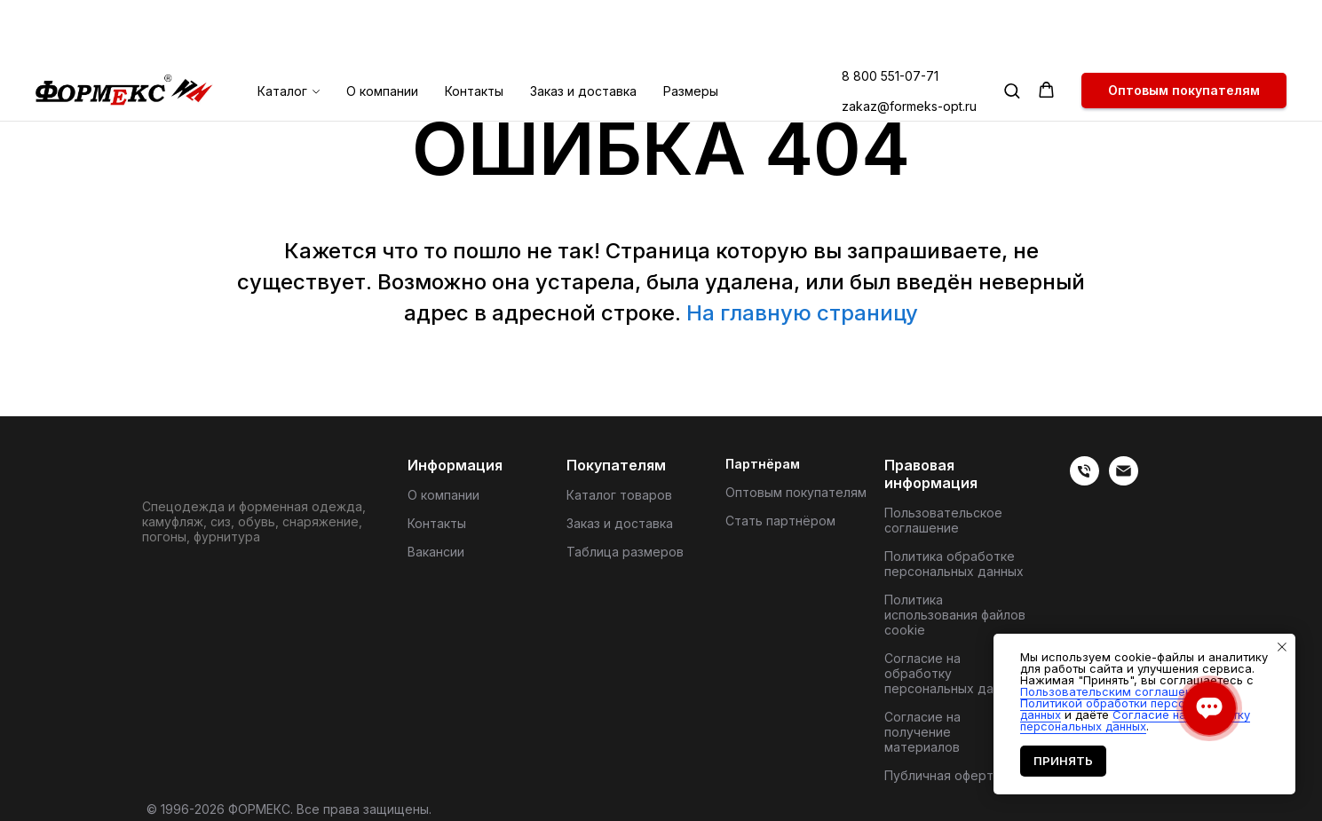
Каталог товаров (619, 494)
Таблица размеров (625, 551)
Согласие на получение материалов (922, 731)
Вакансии (436, 551)
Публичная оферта (942, 775)
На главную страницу (802, 313)
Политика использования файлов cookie (954, 614)
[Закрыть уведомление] (1282, 647)
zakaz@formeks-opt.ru (909, 45)
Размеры (690, 30)
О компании (382, 30)
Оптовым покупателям (796, 492)
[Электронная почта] (1123, 480)
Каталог (282, 30)
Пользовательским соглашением (1117, 691)
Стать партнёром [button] (780, 520)
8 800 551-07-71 (890, 15)
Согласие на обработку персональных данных (954, 673)
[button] (1011, 29)
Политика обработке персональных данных (954, 564)
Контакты (474, 30)
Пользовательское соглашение (943, 520)
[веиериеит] (1084, 480)
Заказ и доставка (583, 30)
